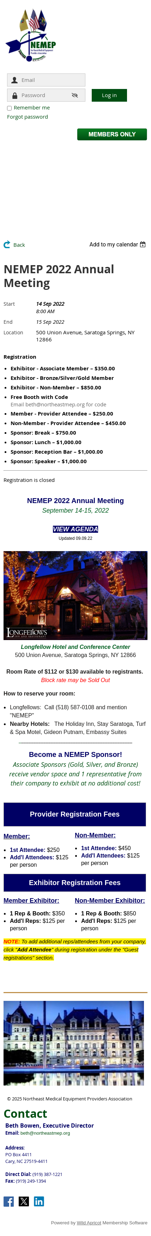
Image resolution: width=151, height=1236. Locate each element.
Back (19, 244)
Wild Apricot (89, 1222)
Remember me (32, 107)
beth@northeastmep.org (45, 1133)
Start (9, 303)
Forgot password (27, 116)
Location (13, 332)
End (8, 321)
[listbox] (118, 244)
